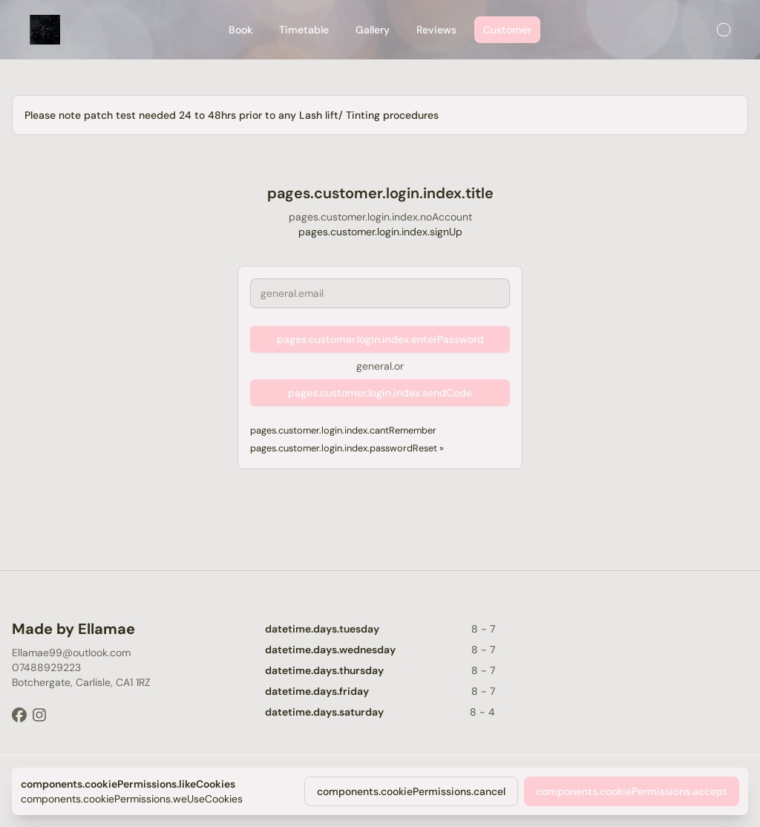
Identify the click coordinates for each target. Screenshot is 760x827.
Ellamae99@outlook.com (71, 652)
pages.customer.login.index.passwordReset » (347, 448)
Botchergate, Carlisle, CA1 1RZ (81, 682)
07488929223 (46, 667)
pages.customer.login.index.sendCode (380, 392)
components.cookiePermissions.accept (631, 791)
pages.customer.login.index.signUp (380, 231)
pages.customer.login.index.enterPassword (380, 339)
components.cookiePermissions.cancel (411, 791)
